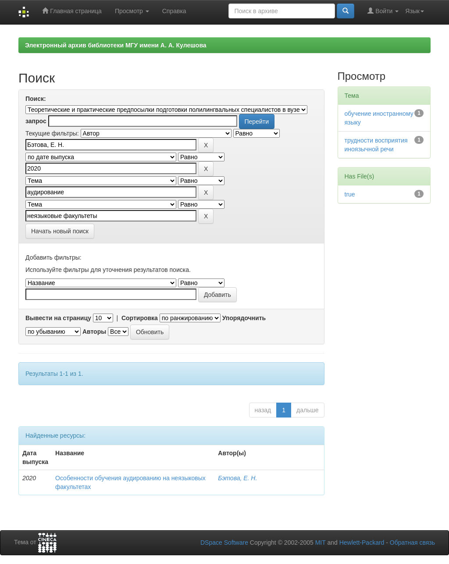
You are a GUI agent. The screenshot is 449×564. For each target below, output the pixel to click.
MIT (320, 542)
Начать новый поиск (60, 231)
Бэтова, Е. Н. (237, 478)
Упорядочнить (244, 317)
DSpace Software (224, 542)
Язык (414, 10)
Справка (174, 10)
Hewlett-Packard (362, 542)
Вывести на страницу (58, 317)
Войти (383, 10)
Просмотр (132, 10)
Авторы (94, 331)
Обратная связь (412, 542)
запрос (35, 121)
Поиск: (35, 98)
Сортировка (139, 317)
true (350, 194)
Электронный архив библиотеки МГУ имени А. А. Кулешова (116, 45)
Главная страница (71, 10)
